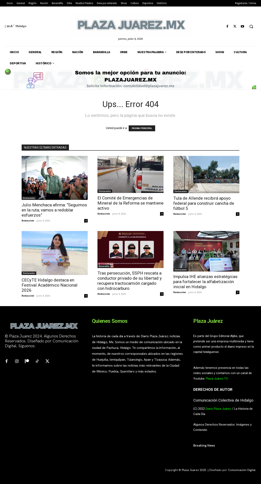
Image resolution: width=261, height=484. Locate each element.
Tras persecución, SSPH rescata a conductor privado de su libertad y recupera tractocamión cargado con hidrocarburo (129, 281)
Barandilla (104, 266)
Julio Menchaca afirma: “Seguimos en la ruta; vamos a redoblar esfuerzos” (54, 210)
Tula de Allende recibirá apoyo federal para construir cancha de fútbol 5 (203, 203)
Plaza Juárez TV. (217, 378)
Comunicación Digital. (242, 470)
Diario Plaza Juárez (218, 409)
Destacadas (29, 198)
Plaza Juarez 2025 (194, 470)
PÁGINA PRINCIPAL (142, 128)
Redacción (28, 220)
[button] (251, 26)
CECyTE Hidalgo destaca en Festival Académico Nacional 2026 (49, 285)
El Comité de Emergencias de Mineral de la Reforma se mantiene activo (130, 203)
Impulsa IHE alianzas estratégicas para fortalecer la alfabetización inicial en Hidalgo (205, 281)
